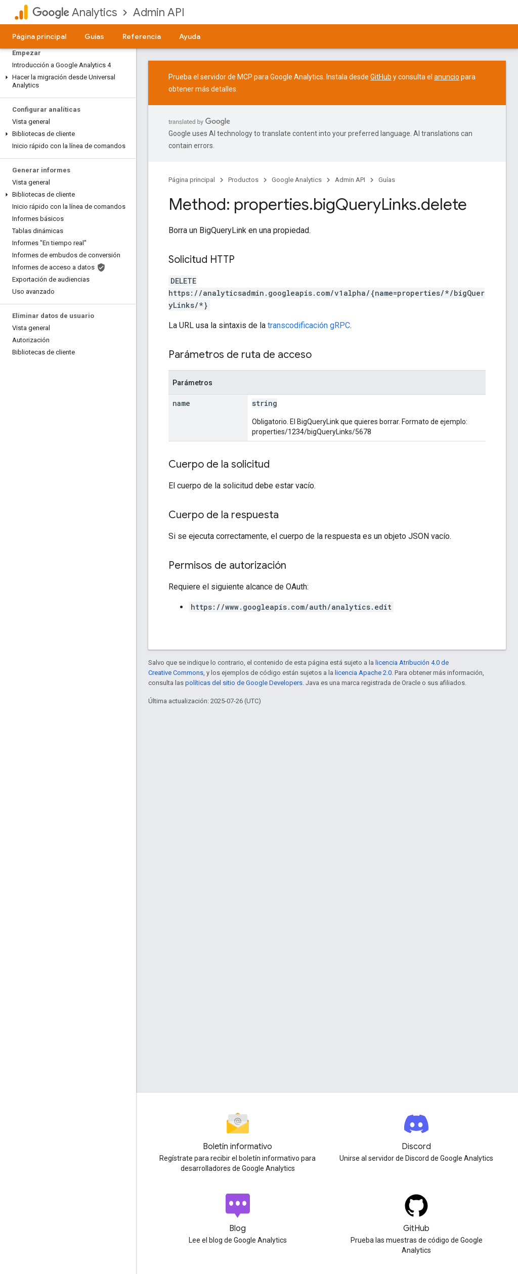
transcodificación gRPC (309, 325)
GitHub (381, 77)
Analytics (74, 12)
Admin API (159, 12)
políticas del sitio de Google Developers (244, 683)
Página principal (39, 36)
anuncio (446, 77)
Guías (94, 36)
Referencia (141, 36)
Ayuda (189, 36)
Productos (243, 180)
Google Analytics (297, 180)
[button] (66, 81)
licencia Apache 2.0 (363, 672)
